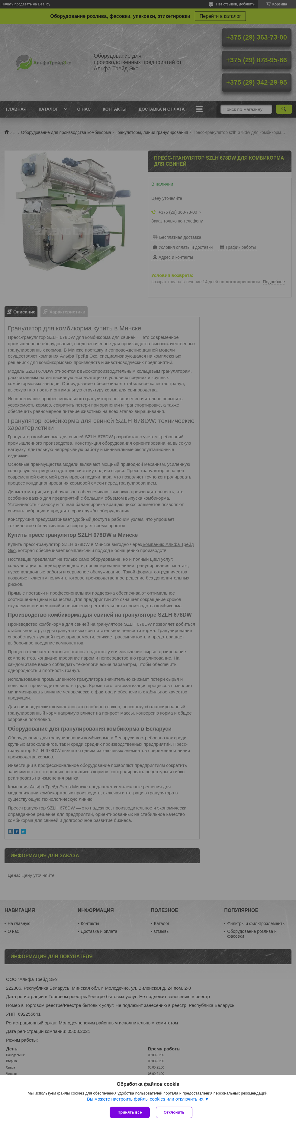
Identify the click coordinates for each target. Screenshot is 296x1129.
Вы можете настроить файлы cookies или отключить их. (145, 1098)
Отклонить (174, 1112)
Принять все (129, 1112)
